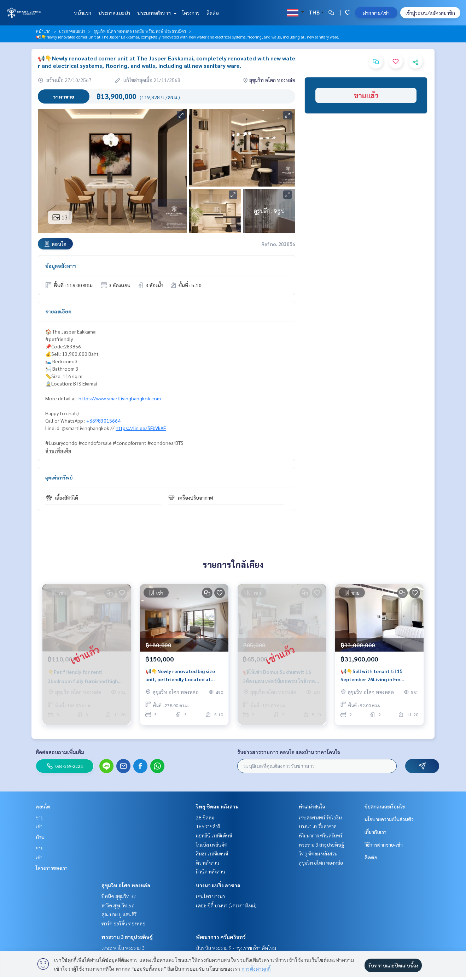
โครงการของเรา (52, 868)
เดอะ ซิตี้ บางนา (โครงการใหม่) (226, 905)
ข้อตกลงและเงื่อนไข (385, 806)
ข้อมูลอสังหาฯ (60, 266)
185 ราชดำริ (208, 826)
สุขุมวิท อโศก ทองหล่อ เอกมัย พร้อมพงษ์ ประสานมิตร (139, 31)
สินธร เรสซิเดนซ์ (212, 853)
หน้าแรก (82, 13)
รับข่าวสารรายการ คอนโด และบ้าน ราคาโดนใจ (288, 752)
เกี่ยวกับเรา (375, 832)
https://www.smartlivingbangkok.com (119, 398)
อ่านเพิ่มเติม (58, 450)
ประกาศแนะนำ (114, 13)
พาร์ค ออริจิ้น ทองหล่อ (123, 923)
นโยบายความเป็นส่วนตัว (389, 819)
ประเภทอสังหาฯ (156, 13)
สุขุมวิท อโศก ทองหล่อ (125, 885)
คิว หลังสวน (207, 862)
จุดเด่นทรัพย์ (59, 477)
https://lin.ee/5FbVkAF (141, 428)
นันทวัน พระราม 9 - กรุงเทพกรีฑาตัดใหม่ (236, 947)
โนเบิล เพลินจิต (211, 844)
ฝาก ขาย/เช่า (376, 13)
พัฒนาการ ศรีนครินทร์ (221, 937)
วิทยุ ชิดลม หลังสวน (217, 806)
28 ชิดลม (205, 817)
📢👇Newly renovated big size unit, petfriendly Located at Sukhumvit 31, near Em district (180, 676)
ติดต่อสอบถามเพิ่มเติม (60, 752)
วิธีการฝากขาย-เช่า (384, 844)
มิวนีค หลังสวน (210, 871)
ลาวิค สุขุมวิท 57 (117, 905)
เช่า (39, 826)
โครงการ (190, 13)
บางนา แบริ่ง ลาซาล (218, 885)
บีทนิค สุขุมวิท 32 (118, 896)
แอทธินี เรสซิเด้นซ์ (214, 835)
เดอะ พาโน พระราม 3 (123, 947)
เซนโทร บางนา (210, 896)
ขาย (39, 817)
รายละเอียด (58, 311)
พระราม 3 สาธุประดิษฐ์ (127, 937)
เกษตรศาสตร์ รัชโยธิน (320, 817)
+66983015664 (103, 420)
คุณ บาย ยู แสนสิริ (118, 914)
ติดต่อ (212, 13)
